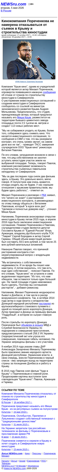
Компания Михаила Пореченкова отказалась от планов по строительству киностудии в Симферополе (29, 396)
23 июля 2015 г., (20, 437)
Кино (27, 453)
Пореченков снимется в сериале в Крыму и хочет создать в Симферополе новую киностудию (26, 443)
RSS (43, 461)
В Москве (21, 466)
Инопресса (33, 466)
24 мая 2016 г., (20, 412)
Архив (22, 461)
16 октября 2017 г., (23, 402)
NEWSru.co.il (8, 466)
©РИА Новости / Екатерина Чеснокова (29, 81)
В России (6, 10)
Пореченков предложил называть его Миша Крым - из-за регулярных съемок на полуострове (30, 407)
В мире (5, 437)
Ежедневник (33, 461)
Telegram (6, 463)
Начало (5, 461)
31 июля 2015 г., (21, 424)
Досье (14, 461)
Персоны (36, 453)
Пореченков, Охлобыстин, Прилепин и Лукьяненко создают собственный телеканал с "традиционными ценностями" (28, 418)
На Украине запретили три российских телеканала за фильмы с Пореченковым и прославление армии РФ (26, 431)
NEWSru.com (13, 4)
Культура (6, 412)
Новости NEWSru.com (15, 468)
